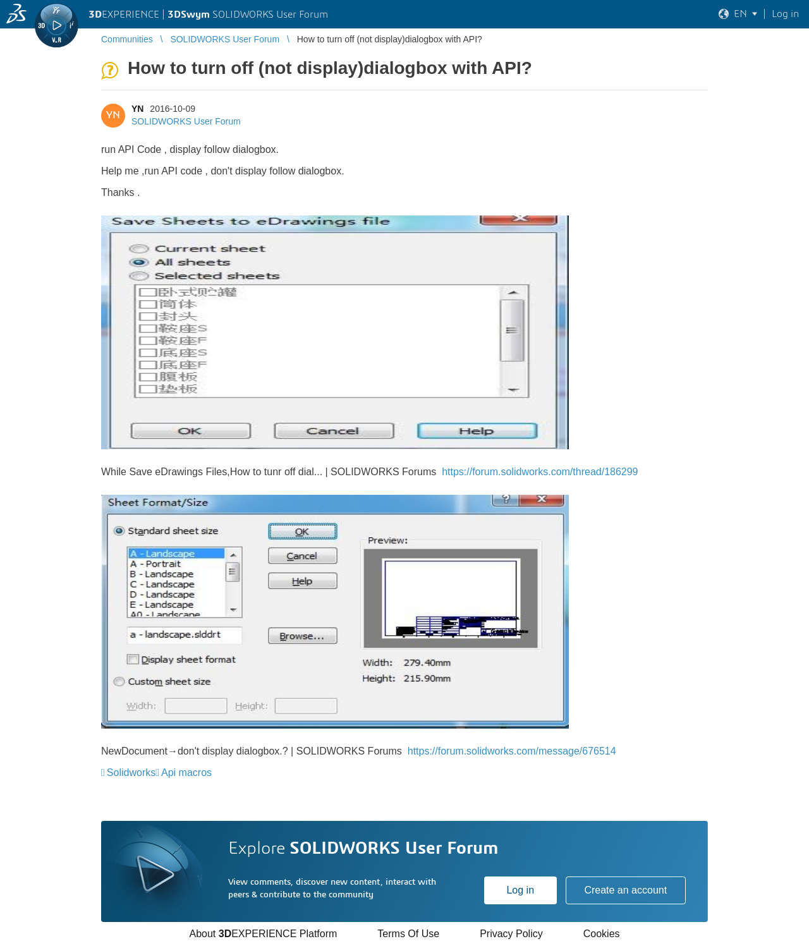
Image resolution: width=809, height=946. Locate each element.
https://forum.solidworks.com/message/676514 (512, 751)
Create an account (625, 890)
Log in (520, 890)
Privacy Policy (511, 933)
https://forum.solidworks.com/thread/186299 (540, 471)
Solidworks (131, 772)
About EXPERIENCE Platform (263, 933)
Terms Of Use (408, 933)
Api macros (186, 772)
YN (137, 109)
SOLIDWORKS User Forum (186, 121)
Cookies (601, 933)
